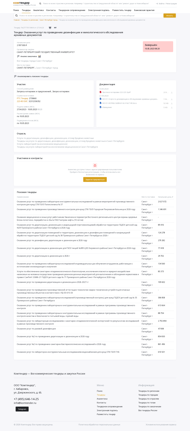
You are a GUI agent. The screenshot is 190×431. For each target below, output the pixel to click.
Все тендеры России (147, 412)
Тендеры (26, 10)
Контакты (51, 10)
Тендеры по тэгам (146, 404)
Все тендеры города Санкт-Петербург (34, 62)
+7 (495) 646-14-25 (26, 401)
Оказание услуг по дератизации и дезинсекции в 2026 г (43, 258)
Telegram (22, 411)
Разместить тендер (121, 10)
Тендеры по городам (148, 396)
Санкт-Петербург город (47, 69)
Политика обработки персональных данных (99, 426)
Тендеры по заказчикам (149, 408)
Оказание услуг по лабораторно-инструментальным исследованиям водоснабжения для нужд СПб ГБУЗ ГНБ (68, 354)
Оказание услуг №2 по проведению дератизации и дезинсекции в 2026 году (53, 338)
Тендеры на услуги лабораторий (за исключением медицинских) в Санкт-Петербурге (57, 149)
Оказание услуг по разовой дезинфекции (36, 330)
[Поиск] (40, 3)
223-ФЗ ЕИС (22, 103)
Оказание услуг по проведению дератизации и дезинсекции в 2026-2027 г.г (53, 284)
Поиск (16, 10)
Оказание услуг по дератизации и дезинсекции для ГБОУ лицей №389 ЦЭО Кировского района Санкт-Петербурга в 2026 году (76, 250)
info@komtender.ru (25, 405)
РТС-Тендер (22, 100)
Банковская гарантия (144, 10)
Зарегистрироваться (95, 181)
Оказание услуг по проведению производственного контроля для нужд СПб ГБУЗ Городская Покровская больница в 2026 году (76, 211)
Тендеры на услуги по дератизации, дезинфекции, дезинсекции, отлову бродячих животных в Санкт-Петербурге (70, 143)
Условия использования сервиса (161, 426)
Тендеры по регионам (148, 393)
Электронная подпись (99, 10)
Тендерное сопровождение (72, 10)
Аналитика (38, 10)
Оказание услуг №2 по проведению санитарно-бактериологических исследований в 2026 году (61, 346)
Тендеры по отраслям (148, 400)
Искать (169, 17)
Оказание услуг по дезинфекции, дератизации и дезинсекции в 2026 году (52, 242)
